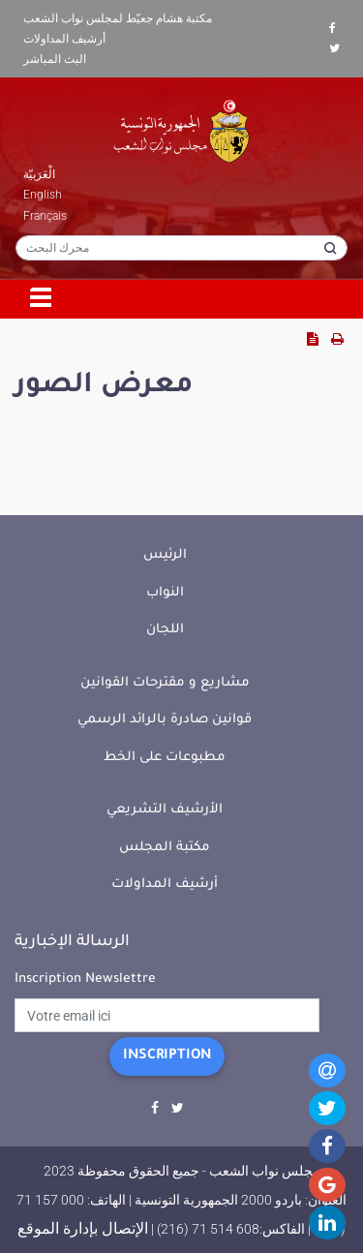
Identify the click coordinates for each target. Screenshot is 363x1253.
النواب (165, 593)
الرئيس (165, 555)
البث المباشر (54, 59)
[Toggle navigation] (41, 299)
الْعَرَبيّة (39, 174)
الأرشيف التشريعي (164, 810)
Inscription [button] (167, 1056)
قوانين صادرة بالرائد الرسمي (164, 720)
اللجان (165, 630)
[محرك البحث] (181, 247)
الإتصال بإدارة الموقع (82, 1228)
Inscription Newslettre (85, 979)
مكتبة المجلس (164, 847)
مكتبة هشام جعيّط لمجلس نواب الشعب (117, 18)
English (42, 194)
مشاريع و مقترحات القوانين (165, 683)
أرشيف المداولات (64, 39)
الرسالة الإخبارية (72, 942)
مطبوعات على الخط (165, 757)
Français (45, 216)
